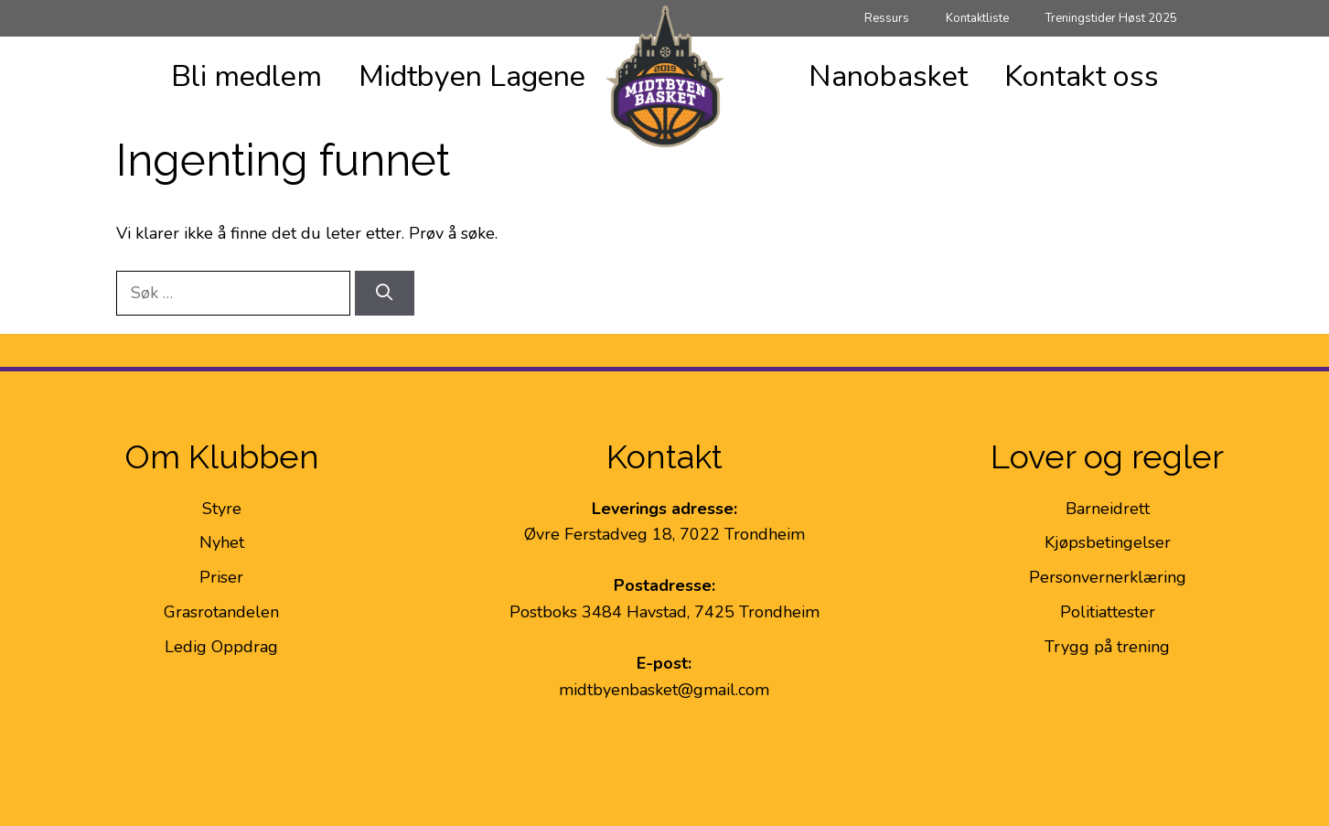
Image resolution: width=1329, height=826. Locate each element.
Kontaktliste (977, 18)
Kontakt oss (1081, 76)
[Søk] (384, 293)
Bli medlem (246, 76)
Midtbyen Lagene (472, 76)
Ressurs (886, 18)
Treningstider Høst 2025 (1111, 18)
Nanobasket (888, 76)
